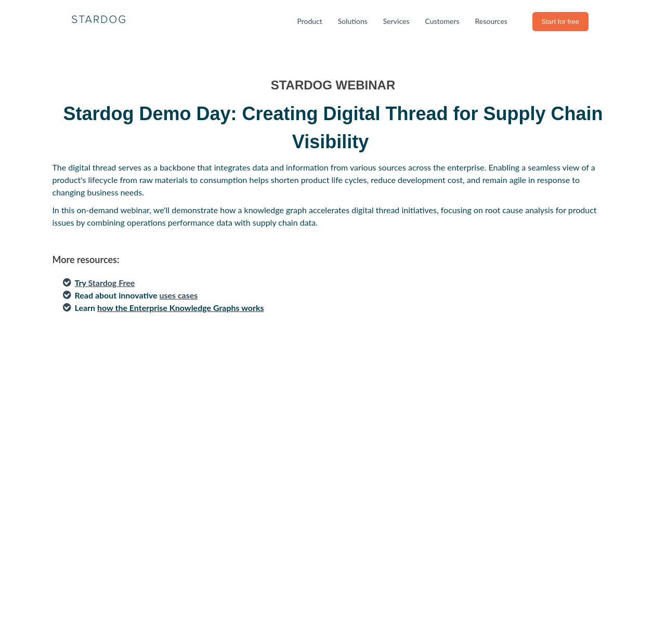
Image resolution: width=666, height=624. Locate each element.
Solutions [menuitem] (353, 21)
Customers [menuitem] (442, 21)
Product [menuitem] (309, 21)
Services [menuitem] (396, 21)
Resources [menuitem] (491, 21)
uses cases (178, 295)
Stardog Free (111, 283)
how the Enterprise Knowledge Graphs (168, 308)
